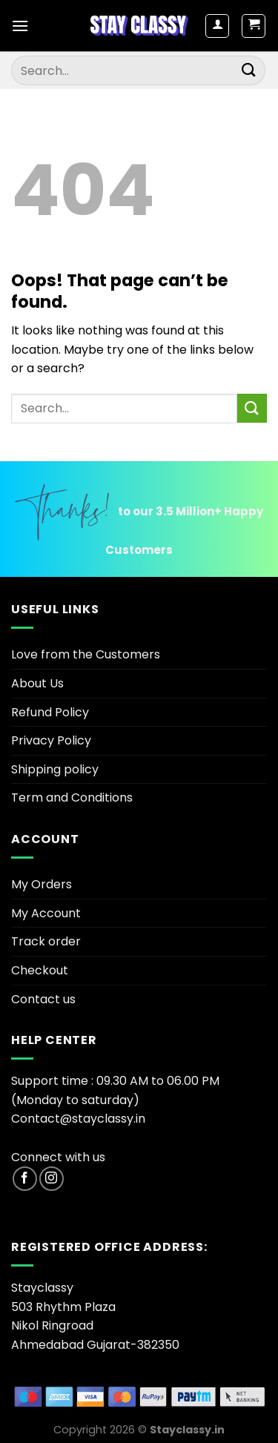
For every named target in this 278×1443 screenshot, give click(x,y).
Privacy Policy (51, 740)
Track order (46, 941)
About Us (37, 683)
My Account (46, 913)
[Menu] (20, 25)
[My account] (217, 26)
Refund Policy (50, 712)
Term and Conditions (72, 797)
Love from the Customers (85, 654)
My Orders (41, 884)
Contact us (43, 999)
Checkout (39, 970)
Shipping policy (55, 769)
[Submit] (249, 70)
